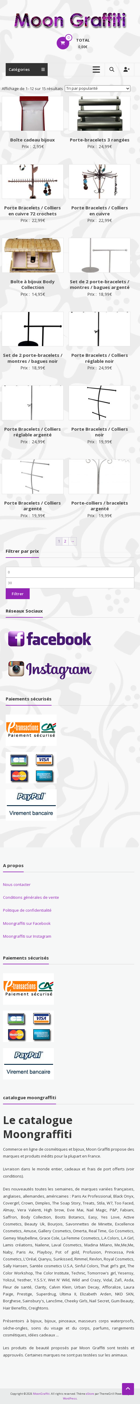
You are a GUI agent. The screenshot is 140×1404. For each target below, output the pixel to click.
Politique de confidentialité (27, 910)
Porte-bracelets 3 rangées (100, 140)
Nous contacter (17, 884)
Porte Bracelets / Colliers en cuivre (99, 211)
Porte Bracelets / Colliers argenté (32, 506)
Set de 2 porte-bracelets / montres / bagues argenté (100, 284)
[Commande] (97, 88)
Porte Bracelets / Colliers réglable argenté (32, 432)
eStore (90, 1394)
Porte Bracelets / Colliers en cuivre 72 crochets (32, 211)
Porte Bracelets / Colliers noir (99, 432)
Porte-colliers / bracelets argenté (99, 506)
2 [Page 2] (65, 541)
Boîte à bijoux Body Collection (32, 284)
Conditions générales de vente (31, 897)
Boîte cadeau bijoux (32, 140)
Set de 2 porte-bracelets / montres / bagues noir (32, 358)
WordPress (70, 1398)
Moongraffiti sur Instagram (27, 936)
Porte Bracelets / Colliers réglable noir (99, 358)
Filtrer (18, 593)
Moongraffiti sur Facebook (27, 923)
